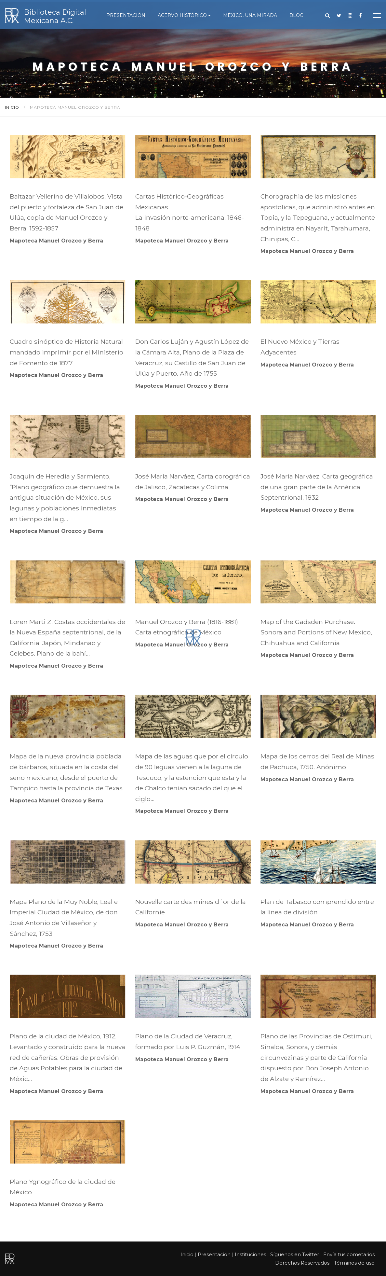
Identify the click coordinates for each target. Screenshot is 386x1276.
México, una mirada (250, 15)
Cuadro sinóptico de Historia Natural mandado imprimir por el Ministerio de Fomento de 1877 (66, 352)
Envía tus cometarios (349, 1254)
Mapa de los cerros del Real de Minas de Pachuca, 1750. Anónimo (317, 761)
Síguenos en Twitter (294, 1254)
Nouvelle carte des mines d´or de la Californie (190, 907)
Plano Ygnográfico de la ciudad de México (62, 1187)
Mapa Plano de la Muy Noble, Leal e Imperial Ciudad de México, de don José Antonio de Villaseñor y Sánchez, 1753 (64, 917)
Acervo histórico (182, 15)
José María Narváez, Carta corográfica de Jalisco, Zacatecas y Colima (192, 481)
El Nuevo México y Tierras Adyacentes (299, 347)
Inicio (12, 107)
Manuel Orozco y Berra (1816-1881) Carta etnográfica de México (186, 627)
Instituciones (250, 1254)
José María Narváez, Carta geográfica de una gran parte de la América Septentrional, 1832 (316, 486)
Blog (296, 15)
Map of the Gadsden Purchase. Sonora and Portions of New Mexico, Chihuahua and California (316, 632)
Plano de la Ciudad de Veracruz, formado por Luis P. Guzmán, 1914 (187, 1041)
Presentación (125, 15)
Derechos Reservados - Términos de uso (325, 1263)
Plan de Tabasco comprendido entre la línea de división (317, 907)
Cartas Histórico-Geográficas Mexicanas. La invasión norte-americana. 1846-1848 (189, 212)
